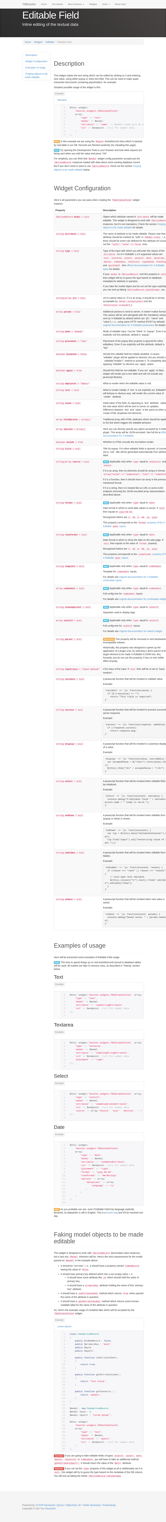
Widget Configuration (36, 61)
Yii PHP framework (45, 1505)
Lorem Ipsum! (64, 1326)
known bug (112, 1212)
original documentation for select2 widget (140, 631)
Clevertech (50, 1508)
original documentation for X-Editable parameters (128, 325)
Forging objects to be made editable (36, 75)
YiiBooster (29, 4)
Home (44, 4)
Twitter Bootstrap (91, 1505)
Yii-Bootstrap (109, 1505)
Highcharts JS (73, 1505)
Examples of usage (35, 67)
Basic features (76, 4)
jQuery (60, 1505)
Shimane (62, 100)
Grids (106, 4)
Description (31, 55)
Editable (50, 42)
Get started (57, 4)
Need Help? (120, 4)
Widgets (93, 4)
